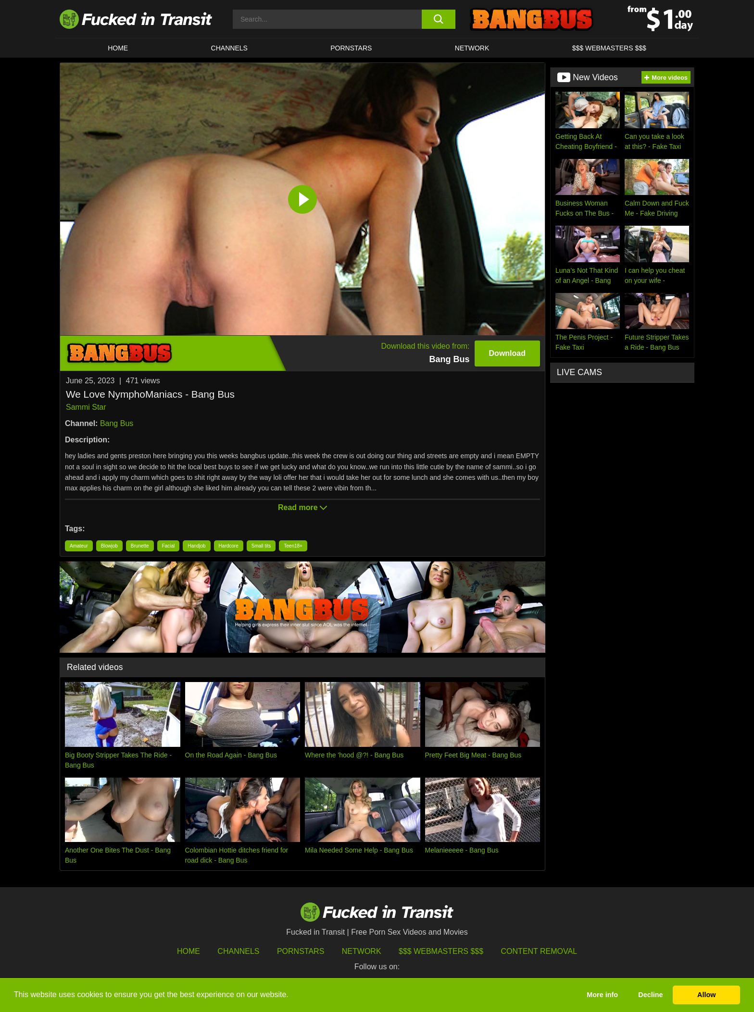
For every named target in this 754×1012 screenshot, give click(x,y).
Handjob (196, 546)
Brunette (140, 546)
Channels (238, 951)
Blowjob (109, 546)
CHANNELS (229, 48)
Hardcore (229, 546)
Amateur (79, 546)
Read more (302, 507)
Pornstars (351, 48)
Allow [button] (706, 995)
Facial (168, 546)
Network (472, 48)
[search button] (438, 19)
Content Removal (539, 951)
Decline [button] (650, 995)
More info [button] (602, 995)
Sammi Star (86, 407)
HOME (118, 48)
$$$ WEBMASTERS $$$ (609, 48)
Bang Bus (116, 423)
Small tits (261, 546)
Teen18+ (293, 546)
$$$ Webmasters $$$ (441, 951)
